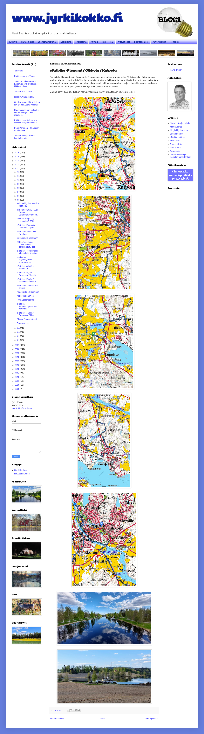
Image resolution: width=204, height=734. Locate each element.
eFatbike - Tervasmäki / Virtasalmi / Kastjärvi (27, 252)
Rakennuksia (176, 144)
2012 (17, 377)
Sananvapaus (23, 323)
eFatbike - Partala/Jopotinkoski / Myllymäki (27, 306)
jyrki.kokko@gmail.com (22, 408)
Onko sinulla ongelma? (27, 238)
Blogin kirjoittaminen (179, 130)
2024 (17, 160)
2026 (17, 152)
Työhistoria (81, 42)
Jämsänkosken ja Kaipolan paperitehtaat (180, 155)
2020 (17, 349)
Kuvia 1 (94, 42)
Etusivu (13, 42)
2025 (17, 156)
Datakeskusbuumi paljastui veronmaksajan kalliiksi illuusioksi (26, 112)
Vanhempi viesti (151, 719)
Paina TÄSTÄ (176, 70)
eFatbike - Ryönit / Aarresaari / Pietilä (26, 274)
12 (18, 172)
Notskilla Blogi (20, 470)
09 (18, 184)
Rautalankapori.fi (22, 474)
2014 (17, 373)
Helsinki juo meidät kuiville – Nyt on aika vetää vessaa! (27, 103)
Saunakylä (175, 151)
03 (18, 332)
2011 (17, 381)
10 (18, 180)
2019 (17, 353)
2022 (17, 168)
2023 (17, 164)
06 (18, 196)
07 (18, 192)
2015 (17, 369)
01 (18, 340)
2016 (17, 365)
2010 (17, 385)
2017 (17, 361)
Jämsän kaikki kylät (23, 91)
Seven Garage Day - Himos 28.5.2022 (26, 220)
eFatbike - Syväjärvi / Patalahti (26, 232)
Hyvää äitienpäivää (25, 300)
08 (18, 188)
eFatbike (174, 42)
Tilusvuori (18, 71)
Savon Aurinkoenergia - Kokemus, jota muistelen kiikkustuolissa (25, 84)
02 (18, 336)
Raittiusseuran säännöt (24, 76)
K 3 (111, 42)
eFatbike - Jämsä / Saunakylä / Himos (26, 314)
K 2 (104, 42)
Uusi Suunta (175, 147)
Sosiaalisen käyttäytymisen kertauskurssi (25, 259)
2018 (17, 357)
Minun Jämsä (176, 127)
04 (18, 328)
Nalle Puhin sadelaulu (24, 97)
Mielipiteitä (66, 42)
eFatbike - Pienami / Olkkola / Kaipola (26, 226)
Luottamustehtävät (47, 42)
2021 (17, 345)
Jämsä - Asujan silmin (180, 123)
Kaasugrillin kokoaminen (28, 292)
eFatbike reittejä (177, 137)
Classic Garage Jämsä (27, 319)
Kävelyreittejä (159, 42)
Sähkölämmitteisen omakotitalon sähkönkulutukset (26, 244)
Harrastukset (27, 42)
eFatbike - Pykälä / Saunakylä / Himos (26, 280)
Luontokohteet (141, 42)
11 (18, 176)
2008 (17, 389)
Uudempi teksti (57, 719)
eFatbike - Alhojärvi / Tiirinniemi (26, 267)
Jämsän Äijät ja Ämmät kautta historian (24, 137)
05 (18, 200)
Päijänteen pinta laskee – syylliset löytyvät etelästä (25, 121)
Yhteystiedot (124, 42)
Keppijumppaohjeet (25, 296)
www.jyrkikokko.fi (67, 17)
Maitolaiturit (175, 140)
